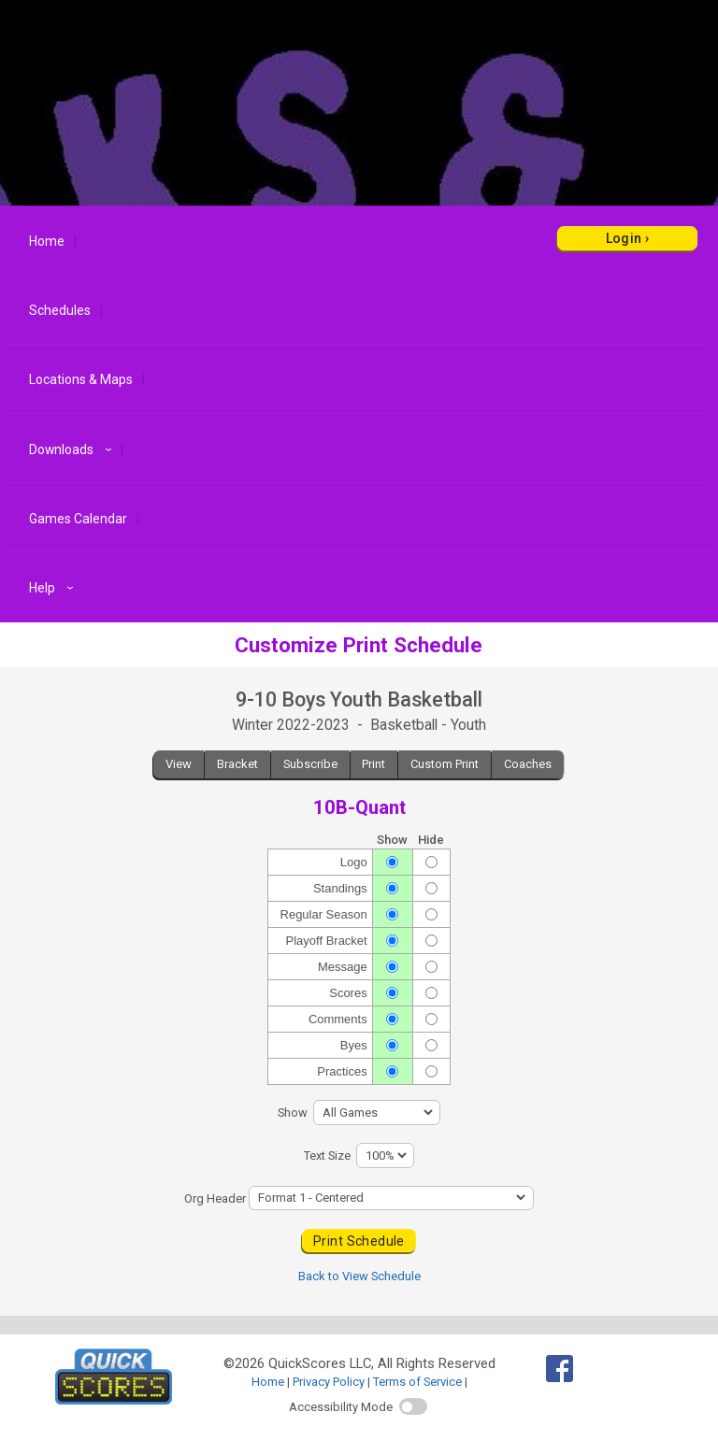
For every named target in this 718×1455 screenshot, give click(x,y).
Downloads (73, 449)
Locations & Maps (81, 379)
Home (47, 241)
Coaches (528, 764)
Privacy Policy (329, 1382)
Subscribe (310, 764)
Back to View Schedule (359, 1276)
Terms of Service (417, 1382)
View (178, 764)
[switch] (413, 1406)
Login (624, 238)
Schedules (60, 310)
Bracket (237, 764)
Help (54, 587)
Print (373, 764)
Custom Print (444, 764)
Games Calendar (78, 518)
